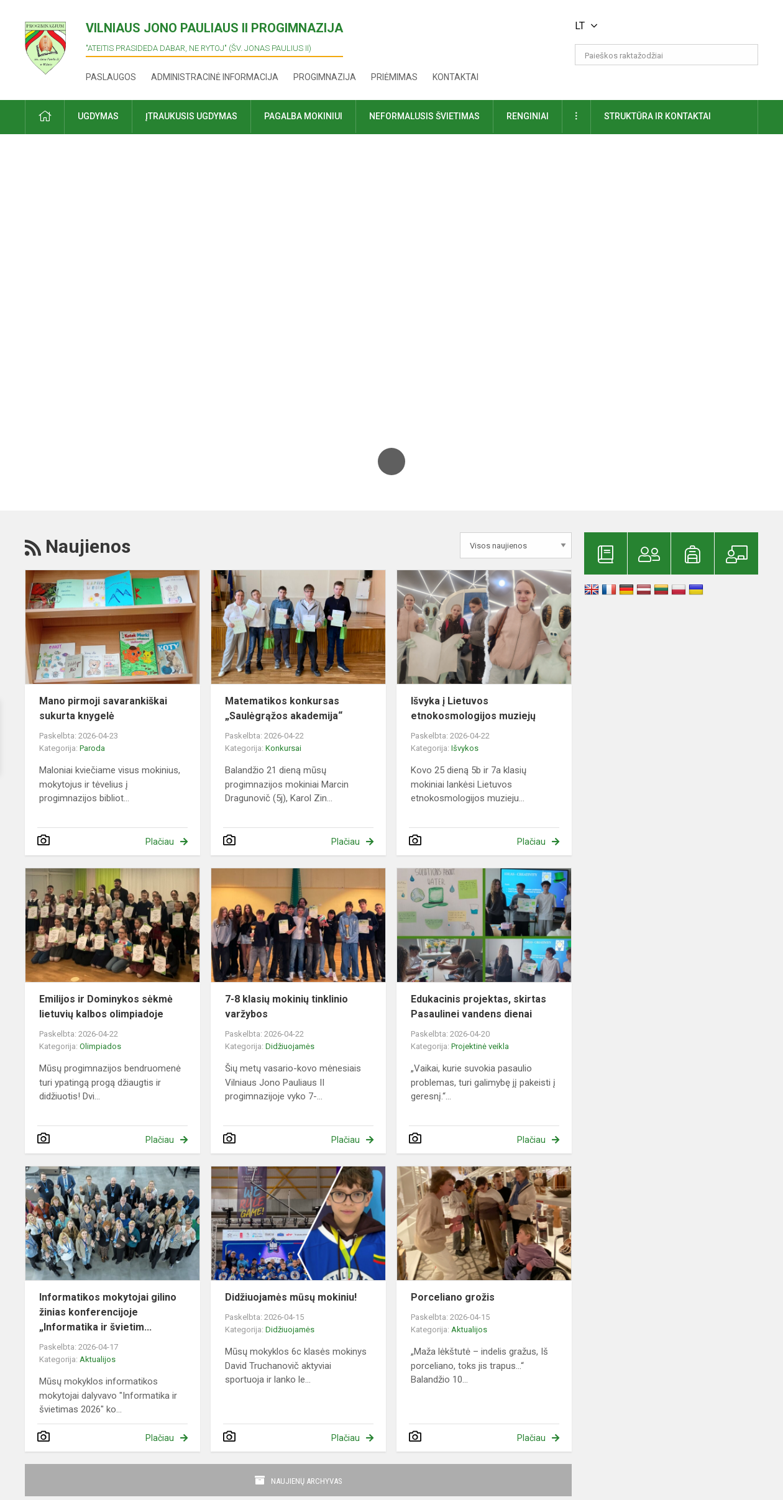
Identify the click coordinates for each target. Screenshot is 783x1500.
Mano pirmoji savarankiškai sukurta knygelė (103, 708)
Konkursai (283, 748)
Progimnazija (324, 77)
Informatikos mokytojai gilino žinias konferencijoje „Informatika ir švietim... (107, 1312)
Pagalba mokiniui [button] (303, 116)
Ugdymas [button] (98, 116)
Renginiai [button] (527, 116)
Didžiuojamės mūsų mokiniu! (291, 1297)
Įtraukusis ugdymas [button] (191, 116)
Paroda (92, 748)
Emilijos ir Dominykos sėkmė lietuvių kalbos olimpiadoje (106, 1006)
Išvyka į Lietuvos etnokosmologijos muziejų (473, 708)
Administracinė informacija (214, 77)
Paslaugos (111, 77)
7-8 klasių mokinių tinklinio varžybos (286, 1006)
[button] (673, 26)
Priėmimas (394, 77)
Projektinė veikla (480, 1046)
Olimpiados (100, 1046)
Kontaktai (455, 77)
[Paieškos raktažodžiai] (666, 54)
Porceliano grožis (453, 1297)
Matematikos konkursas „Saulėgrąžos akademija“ (283, 708)
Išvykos (464, 748)
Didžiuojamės (289, 1046)
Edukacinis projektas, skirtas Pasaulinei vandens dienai (478, 1006)
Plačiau (159, 842)
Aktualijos (98, 1359)
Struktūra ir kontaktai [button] (657, 116)
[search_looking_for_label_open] (744, 54)
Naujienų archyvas (306, 1481)
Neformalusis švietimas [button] (424, 116)
